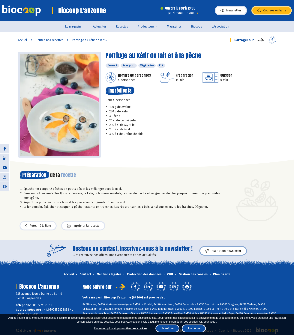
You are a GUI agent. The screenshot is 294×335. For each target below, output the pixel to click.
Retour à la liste (38, 226)
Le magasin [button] (73, 26)
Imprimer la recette (83, 226)
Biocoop (196, 26)
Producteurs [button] (146, 26)
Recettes (122, 26)
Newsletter (230, 10)
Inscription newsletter (223, 251)
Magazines (174, 26)
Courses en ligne (271, 10)
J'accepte (194, 328)
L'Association (220, 26)
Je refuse (167, 328)
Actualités (99, 26)
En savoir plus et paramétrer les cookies (120, 328)
